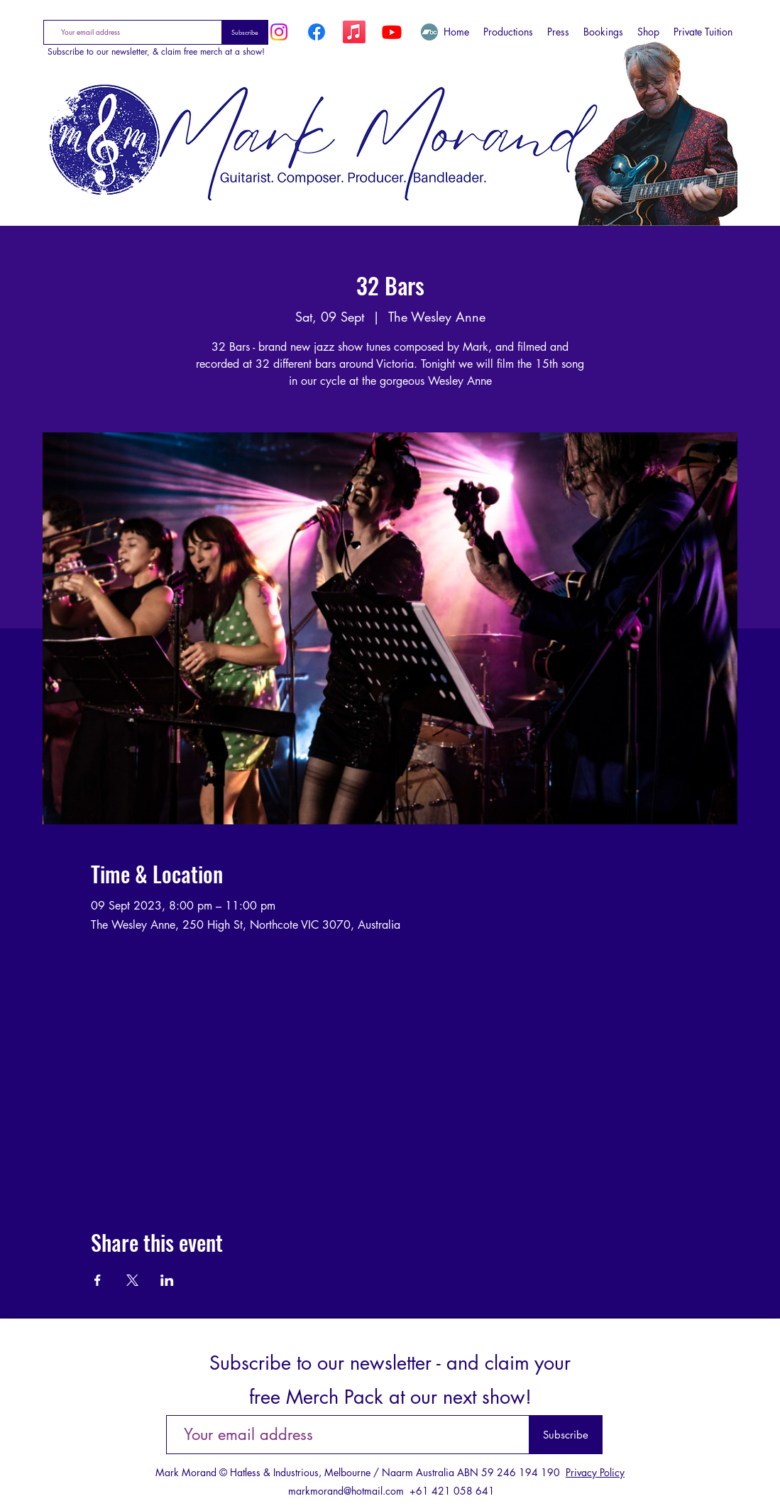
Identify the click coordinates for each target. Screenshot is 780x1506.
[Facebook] (316, 32)
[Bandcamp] (429, 32)
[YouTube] (391, 32)
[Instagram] (279, 32)
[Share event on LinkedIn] (167, 1280)
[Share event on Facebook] (97, 1280)
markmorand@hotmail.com (346, 1490)
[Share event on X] (132, 1280)
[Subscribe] (245, 32)
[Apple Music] (354, 32)
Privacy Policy (595, 1472)
